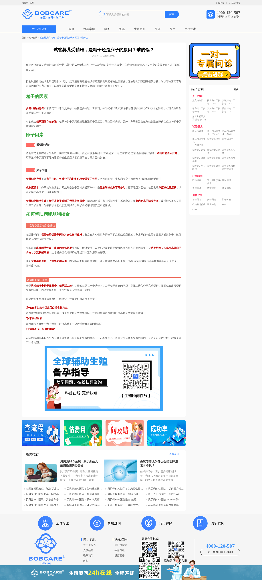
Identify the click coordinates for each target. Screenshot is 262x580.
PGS (224, 204)
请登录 (25, 2)
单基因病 (196, 199)
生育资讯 (119, 550)
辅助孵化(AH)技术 (214, 182)
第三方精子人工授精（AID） (199, 118)
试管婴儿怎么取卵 (198, 167)
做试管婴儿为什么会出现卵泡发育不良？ (159, 463)
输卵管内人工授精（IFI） (228, 110)
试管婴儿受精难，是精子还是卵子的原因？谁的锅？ (65, 37)
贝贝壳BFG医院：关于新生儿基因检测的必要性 (79, 463)
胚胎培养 (196, 180)
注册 (32, 2)
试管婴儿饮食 (198, 150)
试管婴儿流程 (213, 139)
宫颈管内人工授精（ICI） (228, 102)
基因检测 (211, 204)
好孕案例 (89, 29)
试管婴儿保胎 (213, 158)
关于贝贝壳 (89, 545)
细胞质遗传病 (198, 204)
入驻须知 (88, 550)
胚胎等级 (226, 180)
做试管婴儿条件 (213, 151)
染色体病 (226, 199)
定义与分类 (197, 100)
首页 (71, 29)
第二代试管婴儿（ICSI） (228, 132)
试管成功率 (227, 139)
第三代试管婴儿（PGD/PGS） (199, 142)
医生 (172, 29)
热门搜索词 (120, 545)
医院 (157, 29)
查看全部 (174, 454)
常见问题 (226, 188)
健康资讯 (33, 37)
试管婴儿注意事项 (198, 159)
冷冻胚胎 (211, 188)
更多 (236, 89)
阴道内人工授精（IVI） (213, 102)
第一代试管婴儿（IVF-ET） (214, 132)
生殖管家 (190, 29)
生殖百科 (140, 29)
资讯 (122, 29)
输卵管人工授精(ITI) (198, 110)
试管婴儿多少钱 (228, 151)
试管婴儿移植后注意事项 (228, 167)
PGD (194, 209)
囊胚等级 (196, 188)
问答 (107, 29)
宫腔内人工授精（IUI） (213, 110)
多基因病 (211, 199)
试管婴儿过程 (213, 166)
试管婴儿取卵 (228, 158)
